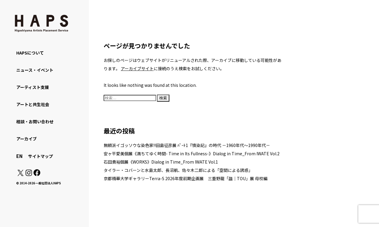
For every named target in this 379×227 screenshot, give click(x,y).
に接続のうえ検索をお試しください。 (172, 68)
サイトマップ (40, 156)
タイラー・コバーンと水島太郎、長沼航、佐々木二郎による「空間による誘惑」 (178, 170)
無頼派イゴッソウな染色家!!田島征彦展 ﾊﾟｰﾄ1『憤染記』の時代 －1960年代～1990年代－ (187, 145)
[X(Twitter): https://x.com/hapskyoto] (20, 174)
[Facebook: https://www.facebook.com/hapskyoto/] (36, 174)
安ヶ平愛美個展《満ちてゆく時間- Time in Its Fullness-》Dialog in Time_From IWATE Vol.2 (192, 153)
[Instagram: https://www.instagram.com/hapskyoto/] (29, 174)
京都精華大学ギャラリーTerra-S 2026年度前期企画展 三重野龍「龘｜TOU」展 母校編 (185, 178)
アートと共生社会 (32, 104)
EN (19, 155)
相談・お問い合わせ (35, 121)
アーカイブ (26, 139)
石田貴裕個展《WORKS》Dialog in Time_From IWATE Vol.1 (161, 162)
